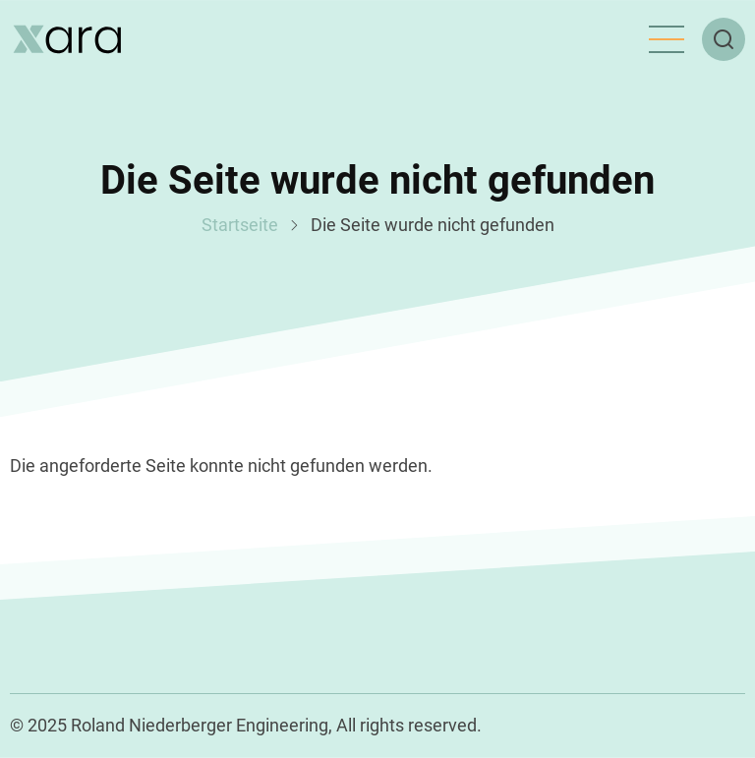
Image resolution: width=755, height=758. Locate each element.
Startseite (240, 224)
